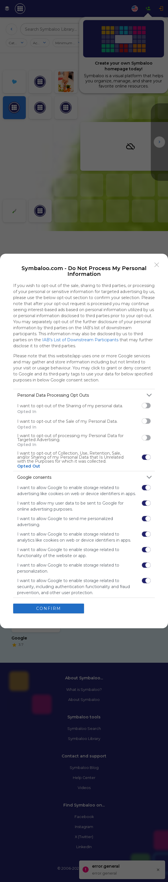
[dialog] (84, 441)
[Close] (156, 264)
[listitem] (84, 395)
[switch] (146, 405)
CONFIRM (48, 608)
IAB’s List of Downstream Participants (80, 339)
